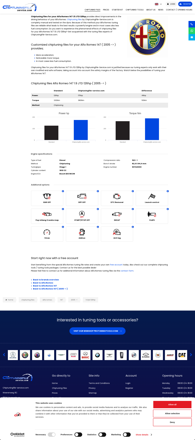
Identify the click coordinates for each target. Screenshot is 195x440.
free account (116, 264)
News (160, 9)
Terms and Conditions (99, 383)
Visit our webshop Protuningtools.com (96, 331)
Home (55, 383)
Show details (142, 435)
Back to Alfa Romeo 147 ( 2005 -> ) (50, 288)
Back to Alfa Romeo (43, 282)
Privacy (92, 388)
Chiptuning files (74, 19)
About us (150, 9)
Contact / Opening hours (179, 9)
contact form (127, 270)
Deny (172, 422)
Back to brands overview (46, 279)
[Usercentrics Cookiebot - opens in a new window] (17, 435)
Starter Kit (117, 9)
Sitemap (93, 393)
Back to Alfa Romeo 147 (45, 285)
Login (128, 383)
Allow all (172, 404)
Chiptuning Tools (135, 9)
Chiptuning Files (92, 9)
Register (129, 388)
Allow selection (172, 413)
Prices (106, 9)
